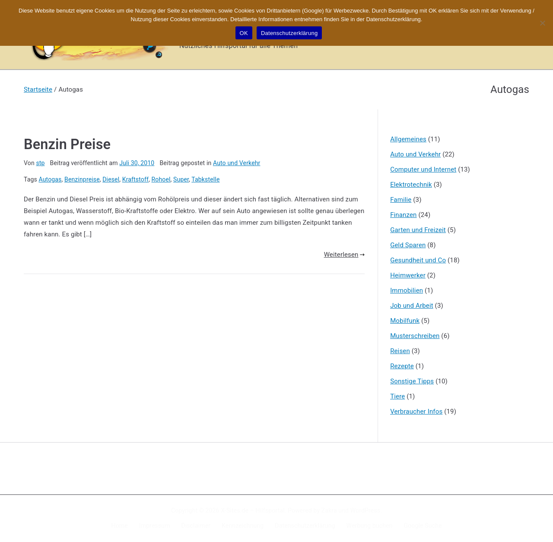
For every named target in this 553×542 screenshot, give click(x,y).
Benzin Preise (67, 144)
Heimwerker (408, 275)
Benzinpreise (82, 179)
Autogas (50, 179)
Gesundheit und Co (418, 260)
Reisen (400, 351)
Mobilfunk (405, 321)
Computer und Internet (423, 169)
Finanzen (403, 215)
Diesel (110, 179)
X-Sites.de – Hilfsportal (252, 510)
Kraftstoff (135, 179)
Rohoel (161, 179)
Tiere (397, 396)
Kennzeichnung (243, 525)
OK (244, 33)
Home (119, 525)
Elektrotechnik (411, 184)
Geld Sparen (408, 245)
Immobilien (406, 290)
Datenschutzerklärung (305, 525)
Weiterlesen (344, 254)
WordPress (365, 510)
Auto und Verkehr (237, 162)
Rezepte (402, 366)
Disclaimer (196, 525)
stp (40, 162)
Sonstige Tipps (412, 381)
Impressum (154, 525)
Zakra (329, 510)
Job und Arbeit (411, 305)
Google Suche (423, 525)
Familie (400, 200)
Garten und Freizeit (418, 230)
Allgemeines (408, 139)
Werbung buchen (369, 525)
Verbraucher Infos (416, 411)
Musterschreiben (414, 336)
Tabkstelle (205, 179)
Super (181, 179)
